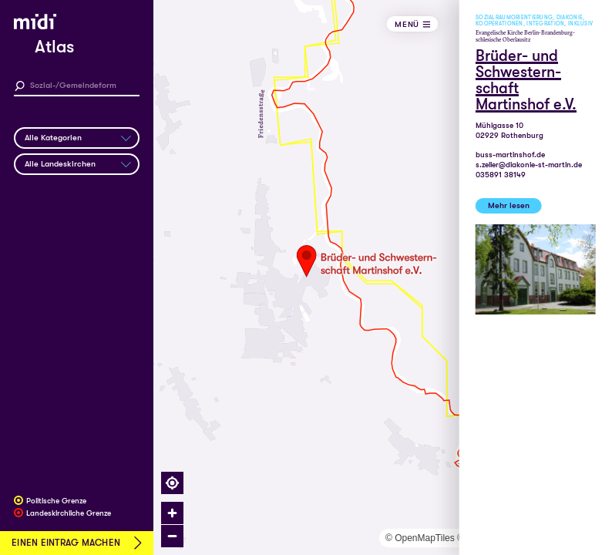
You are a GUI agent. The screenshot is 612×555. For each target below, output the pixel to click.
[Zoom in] (172, 513)
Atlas (54, 47)
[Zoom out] (172, 536)
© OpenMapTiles (420, 538)
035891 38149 (501, 174)
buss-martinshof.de (510, 154)
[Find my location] (172, 483)
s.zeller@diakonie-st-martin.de (529, 164)
